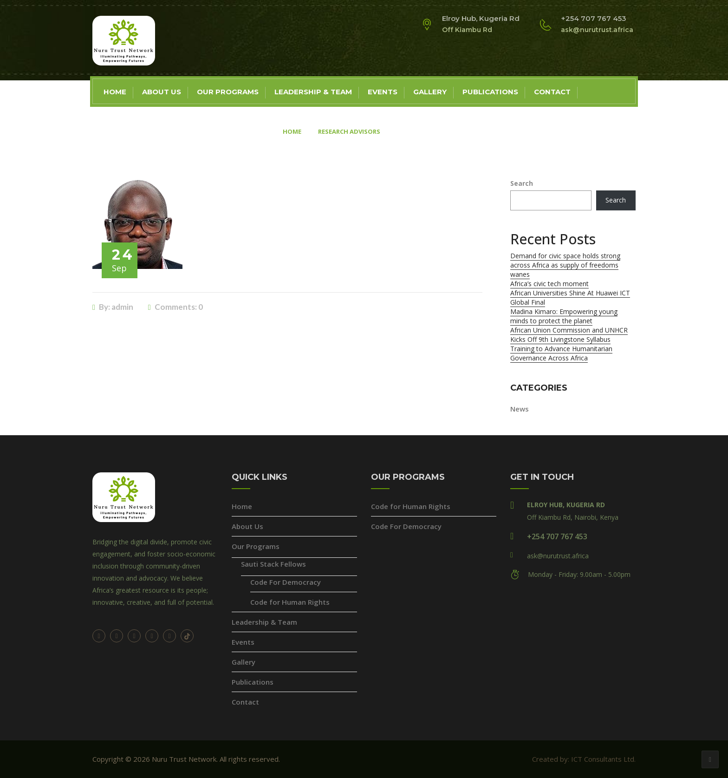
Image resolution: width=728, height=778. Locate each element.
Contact (552, 91)
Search (521, 183)
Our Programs (228, 91)
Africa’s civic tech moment (549, 283)
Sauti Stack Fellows (273, 564)
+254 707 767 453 (557, 536)
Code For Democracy (285, 582)
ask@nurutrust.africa (558, 555)
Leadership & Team (313, 91)
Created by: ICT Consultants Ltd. (584, 759)
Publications (490, 91)
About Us (161, 91)
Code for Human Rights (290, 602)
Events (382, 91)
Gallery (430, 91)
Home (115, 91)
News (519, 408)
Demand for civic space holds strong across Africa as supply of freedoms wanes (565, 265)
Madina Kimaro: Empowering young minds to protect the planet (564, 316)
